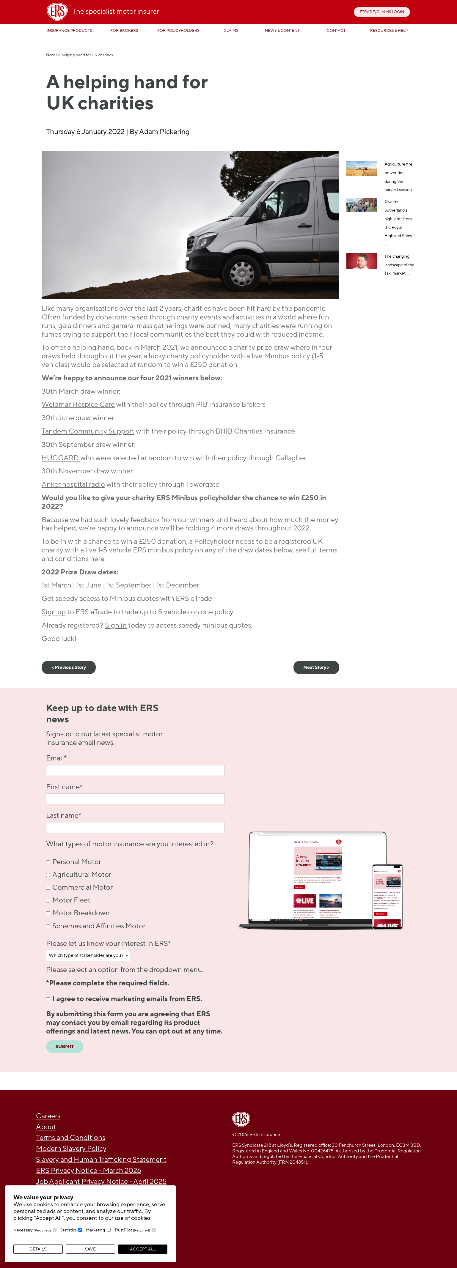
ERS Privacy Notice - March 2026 (88, 1170)
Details (37, 1249)
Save (90, 1249)
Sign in (116, 625)
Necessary (32, 1230)
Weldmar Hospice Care (78, 404)
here (97, 558)
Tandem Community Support (88, 431)
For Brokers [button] (124, 30)
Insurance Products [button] (69, 30)
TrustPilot (132, 1230)
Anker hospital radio (73, 484)
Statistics (68, 1230)
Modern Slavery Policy (71, 1148)
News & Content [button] (282, 30)
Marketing (95, 1230)
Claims (231, 30)
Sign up (54, 612)
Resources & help (389, 30)
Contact (336, 30)
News (51, 55)
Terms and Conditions (70, 1137)
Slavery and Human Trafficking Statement (101, 1159)
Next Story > (316, 667)
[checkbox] (135, 894)
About (46, 1127)
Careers (48, 1116)
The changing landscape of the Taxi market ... (399, 264)
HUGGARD (61, 458)
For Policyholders (178, 30)
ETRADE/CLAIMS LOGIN (382, 12)
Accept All (143, 1249)
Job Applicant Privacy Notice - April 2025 (101, 1181)
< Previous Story (68, 667)
